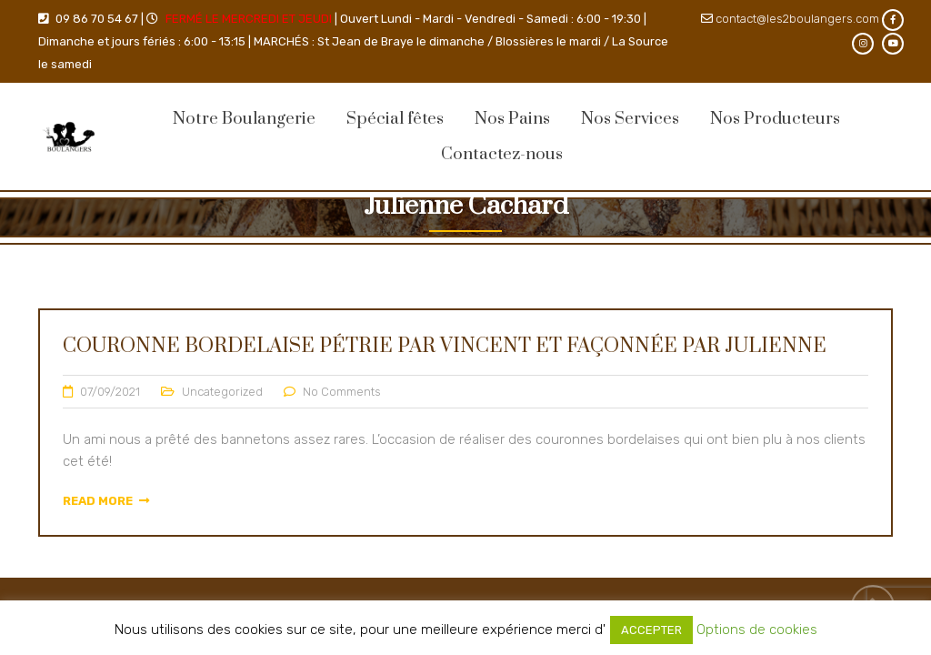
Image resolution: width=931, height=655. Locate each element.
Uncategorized (222, 391)
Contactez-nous (502, 154)
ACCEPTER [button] (651, 630)
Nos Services (630, 118)
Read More (106, 501)
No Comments (342, 391)
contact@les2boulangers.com (797, 18)
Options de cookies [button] (756, 629)
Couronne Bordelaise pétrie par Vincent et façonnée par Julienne (444, 346)
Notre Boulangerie (244, 118)
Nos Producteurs (775, 118)
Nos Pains (512, 118)
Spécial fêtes (395, 118)
